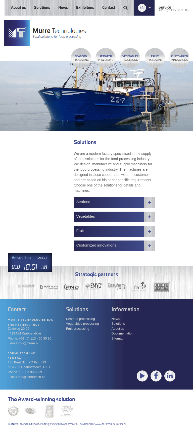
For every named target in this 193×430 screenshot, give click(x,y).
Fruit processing (77, 328)
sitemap (24, 424)
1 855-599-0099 (30, 372)
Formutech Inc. (22, 353)
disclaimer (36, 424)
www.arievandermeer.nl (65, 424)
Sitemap (118, 338)
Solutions (42, 8)
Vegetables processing (82, 323)
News (63, 8)
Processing (81, 58)
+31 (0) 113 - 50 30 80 (173, 10)
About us (18, 8)
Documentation (122, 333)
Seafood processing (80, 319)
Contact (108, 8)
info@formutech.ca (31, 377)
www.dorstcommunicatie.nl (110, 424)
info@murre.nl (28, 343)
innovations (179, 58)
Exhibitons (85, 8)
